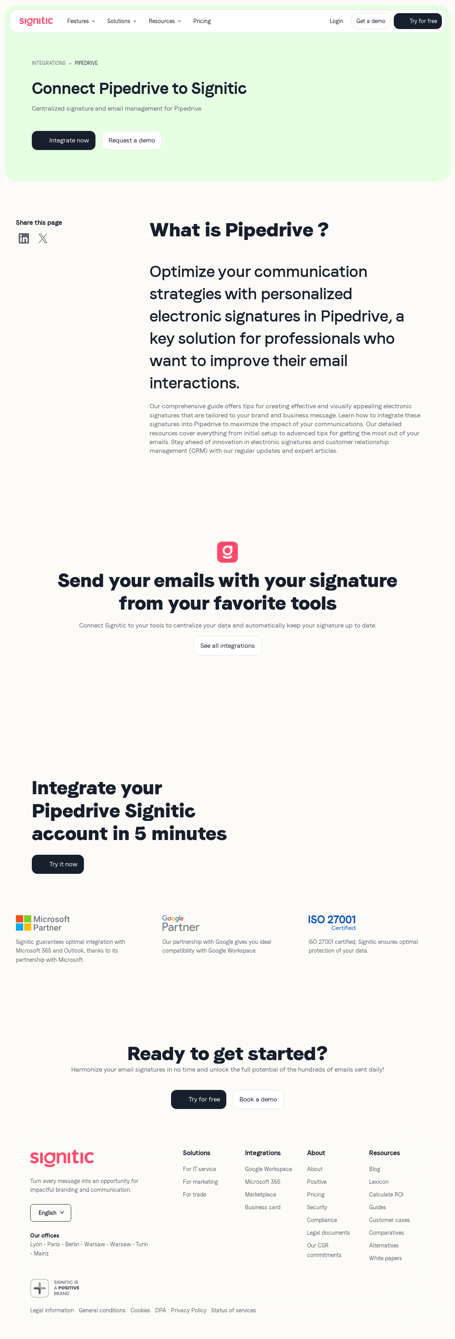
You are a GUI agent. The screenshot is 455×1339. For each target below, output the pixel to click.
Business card (262, 1207)
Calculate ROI (386, 1194)
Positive (317, 1182)
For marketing (200, 1182)
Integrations (49, 63)
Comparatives (386, 1233)
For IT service (199, 1169)
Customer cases (389, 1220)
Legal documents (328, 1233)
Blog (374, 1169)
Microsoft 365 (262, 1182)
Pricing (202, 21)
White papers (385, 1258)
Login (336, 21)
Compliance (322, 1220)
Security (317, 1207)
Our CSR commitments (324, 1250)
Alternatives (384, 1245)
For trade (194, 1194)
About (315, 1169)
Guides (377, 1207)
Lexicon (379, 1182)
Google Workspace (268, 1169)
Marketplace (260, 1194)
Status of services (233, 1310)
